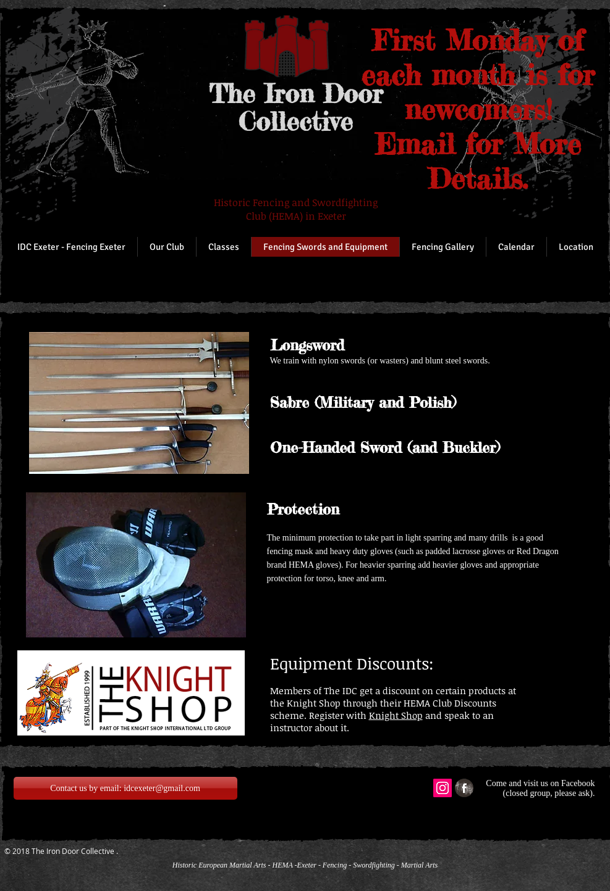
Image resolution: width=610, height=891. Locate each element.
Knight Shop (396, 715)
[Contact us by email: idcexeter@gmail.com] (125, 788)
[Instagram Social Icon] (442, 788)
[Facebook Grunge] (464, 788)
